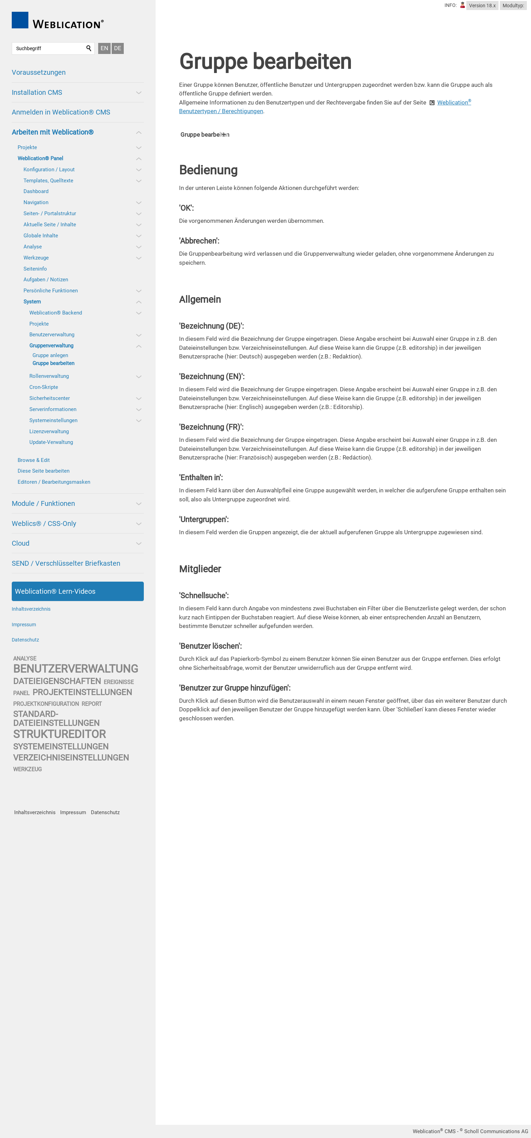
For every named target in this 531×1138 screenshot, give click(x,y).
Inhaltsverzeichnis (31, 609)
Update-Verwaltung (51, 442)
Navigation (36, 202)
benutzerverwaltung (75, 669)
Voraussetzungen (39, 72)
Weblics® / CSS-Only (44, 523)
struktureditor (59, 734)
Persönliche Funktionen (51, 291)
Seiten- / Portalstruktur (50, 213)
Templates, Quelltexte (48, 180)
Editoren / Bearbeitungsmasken (54, 482)
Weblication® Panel (40, 158)
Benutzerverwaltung (51, 334)
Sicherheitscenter (49, 398)
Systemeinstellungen (53, 420)
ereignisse (119, 682)
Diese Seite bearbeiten (43, 471)
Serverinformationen (52, 409)
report (92, 704)
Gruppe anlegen (50, 355)
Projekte (27, 147)
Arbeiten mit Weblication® (53, 132)
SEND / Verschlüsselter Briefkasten (66, 563)
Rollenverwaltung (49, 376)
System (32, 302)
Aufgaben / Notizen (46, 279)
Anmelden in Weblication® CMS (61, 112)
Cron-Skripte (43, 387)
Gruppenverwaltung (51, 346)
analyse (24, 658)
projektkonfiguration (46, 704)
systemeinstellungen (61, 747)
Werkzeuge (36, 258)
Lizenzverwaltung (49, 431)
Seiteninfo (35, 269)
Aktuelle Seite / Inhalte (50, 224)
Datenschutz (25, 640)
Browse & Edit (34, 460)
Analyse (33, 247)
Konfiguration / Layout (49, 169)
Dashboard (36, 191)
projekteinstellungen (82, 692)
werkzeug (27, 769)
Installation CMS (37, 92)
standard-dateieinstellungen (56, 718)
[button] (138, 92)
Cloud (20, 543)
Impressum (24, 624)
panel (21, 693)
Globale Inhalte (41, 236)
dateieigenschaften (57, 681)
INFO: (451, 5)
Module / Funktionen (43, 503)
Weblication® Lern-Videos (55, 591)
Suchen (89, 48)
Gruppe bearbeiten (53, 363)
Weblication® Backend (55, 313)
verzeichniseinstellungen (71, 758)
